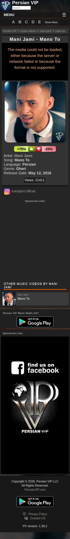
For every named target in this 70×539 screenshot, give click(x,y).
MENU (9, 15)
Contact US (37, 518)
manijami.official (23, 191)
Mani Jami (23, 156)
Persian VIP (10, 31)
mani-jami (45, 31)
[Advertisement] (35, 241)
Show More (51, 22)
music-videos (28, 31)
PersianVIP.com (35, 489)
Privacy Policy (37, 514)
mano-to (60, 31)
